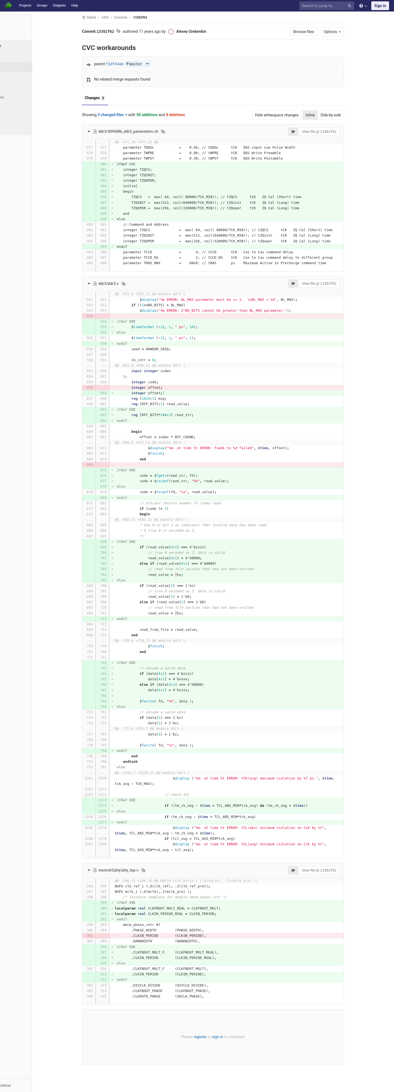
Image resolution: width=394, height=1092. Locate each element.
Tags (15, 87)
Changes (109, 98)
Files (15, 57)
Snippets (59, 5)
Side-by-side (345, 115)
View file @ (333, 131)
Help (74, 5)
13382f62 (154, 17)
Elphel (103, 17)
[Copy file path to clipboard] (177, 131)
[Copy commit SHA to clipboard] (132, 31)
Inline (324, 115)
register (214, 1037)
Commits (19, 67)
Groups (42, 5)
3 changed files (126, 115)
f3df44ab (129, 64)
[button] (30, 1085)
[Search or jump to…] (327, 5)
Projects (25, 5)
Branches (19, 77)
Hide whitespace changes (291, 115)
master (148, 64)
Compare (19, 117)
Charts (16, 127)
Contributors (21, 97)
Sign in (380, 6)
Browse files (318, 32)
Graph (16, 107)
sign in (231, 1037)
